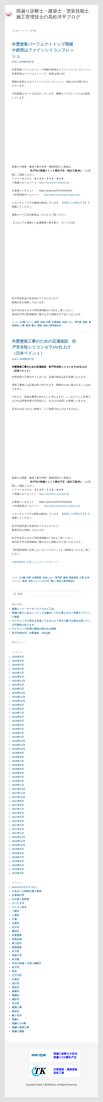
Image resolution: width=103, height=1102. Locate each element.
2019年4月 (18, 725)
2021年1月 (18, 684)
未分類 (15, 959)
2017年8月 (18, 805)
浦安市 (15, 987)
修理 (36, 322)
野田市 (15, 1011)
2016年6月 (18, 861)
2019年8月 (18, 708)
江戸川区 (17, 975)
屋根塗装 (73, 577)
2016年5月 (18, 865)
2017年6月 (18, 813)
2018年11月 (18, 744)
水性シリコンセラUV (39, 581)
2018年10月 (18, 748)
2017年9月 (18, 801)
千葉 (14, 919)
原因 (42, 322)
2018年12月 (18, 740)
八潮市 (15, 915)
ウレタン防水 (19, 907)
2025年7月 (18, 664)
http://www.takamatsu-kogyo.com (62, 194)
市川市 (15, 951)
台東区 (15, 923)
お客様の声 (18, 895)
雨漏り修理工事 (20, 1027)
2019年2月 (18, 733)
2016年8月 (18, 853)
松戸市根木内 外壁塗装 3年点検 (31, 633)
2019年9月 (18, 704)
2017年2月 (18, 829)
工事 (22, 325)
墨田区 (15, 931)
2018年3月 (18, 777)
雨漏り (15, 1019)
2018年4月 (18, 773)
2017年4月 (18, 821)
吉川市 (15, 927)
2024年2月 (18, 668)
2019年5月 (18, 720)
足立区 (15, 1003)
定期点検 (17, 939)
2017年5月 (18, 817)
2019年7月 (18, 712)
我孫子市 (17, 955)
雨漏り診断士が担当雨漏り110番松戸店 (65, 1055)
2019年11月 (18, 696)
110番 (22, 322)
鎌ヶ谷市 (17, 1015)
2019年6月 (18, 716)
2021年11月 (18, 680)
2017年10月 (18, 797)
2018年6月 (18, 765)
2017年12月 (18, 789)
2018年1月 (18, 784)
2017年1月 (18, 833)
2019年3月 (18, 729)
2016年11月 (18, 841)
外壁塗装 (56, 322)
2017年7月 (18, 809)
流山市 (15, 983)
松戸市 (15, 967)
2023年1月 (18, 672)
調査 (39, 325)
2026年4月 (18, 656)
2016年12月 (18, 837)
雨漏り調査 (18, 1031)
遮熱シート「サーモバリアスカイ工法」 (34, 608)
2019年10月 (18, 700)
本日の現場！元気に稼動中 (26, 963)
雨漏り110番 (19, 1023)
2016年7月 (18, 857)
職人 (34, 325)
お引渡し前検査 (20, 899)
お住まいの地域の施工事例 (26, 891)
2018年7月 (18, 761)
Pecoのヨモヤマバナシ (24, 887)
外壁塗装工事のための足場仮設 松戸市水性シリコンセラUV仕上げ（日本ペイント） (44, 347)
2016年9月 (18, 849)
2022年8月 (18, 676)
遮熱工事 (17, 1007)
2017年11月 (18, 793)
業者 (28, 325)
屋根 (85, 322)
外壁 (48, 322)
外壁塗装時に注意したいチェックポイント (35, 562)
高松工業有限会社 (52, 325)
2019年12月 (18, 692)
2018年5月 (18, 769)
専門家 (78, 322)
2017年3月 (18, 825)
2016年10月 (18, 845)
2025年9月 (18, 660)
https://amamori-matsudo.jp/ (54, 182)
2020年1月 (18, 688)
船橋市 (15, 991)
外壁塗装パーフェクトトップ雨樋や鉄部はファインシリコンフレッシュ (43, 50)
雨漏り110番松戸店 (74, 202)
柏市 (14, 971)
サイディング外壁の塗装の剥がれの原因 (34, 628)
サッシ (29, 322)
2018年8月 (18, 757)
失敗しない (68, 322)
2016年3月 (18, 873)
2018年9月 (18, 752)
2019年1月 (18, 736)
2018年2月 (18, 781)
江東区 (15, 979)
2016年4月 (18, 869)
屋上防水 (17, 943)
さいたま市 (18, 903)
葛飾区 (15, 995)
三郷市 (15, 911)
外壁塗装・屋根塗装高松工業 (65, 1071)
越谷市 (15, 999)
